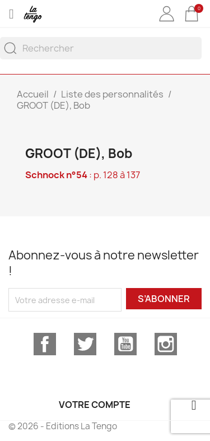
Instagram (166, 344)
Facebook (45, 344)
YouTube (125, 344)
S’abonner (164, 299)
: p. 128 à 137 (82, 175)
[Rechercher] (101, 48)
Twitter (85, 344)
